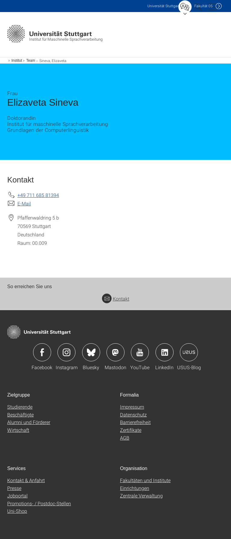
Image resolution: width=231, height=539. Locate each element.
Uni (163, 6)
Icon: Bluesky (91, 352)
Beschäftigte (20, 414)
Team (30, 60)
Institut (16, 60)
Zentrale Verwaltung (141, 495)
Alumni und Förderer (28, 422)
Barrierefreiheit (135, 422)
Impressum (132, 406)
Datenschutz (133, 414)
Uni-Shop (17, 511)
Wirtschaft (18, 430)
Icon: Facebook (42, 352)
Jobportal (17, 495)
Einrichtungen (134, 488)
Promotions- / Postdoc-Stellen (39, 503)
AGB (124, 438)
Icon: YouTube (140, 352)
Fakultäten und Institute (145, 480)
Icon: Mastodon (115, 352)
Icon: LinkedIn (165, 352)
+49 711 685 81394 (38, 195)
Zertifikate (130, 430)
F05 (203, 6)
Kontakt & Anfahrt (26, 480)
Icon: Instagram (66, 352)
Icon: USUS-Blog (189, 352)
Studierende (19, 406)
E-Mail (24, 203)
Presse (14, 488)
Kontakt (115, 298)
